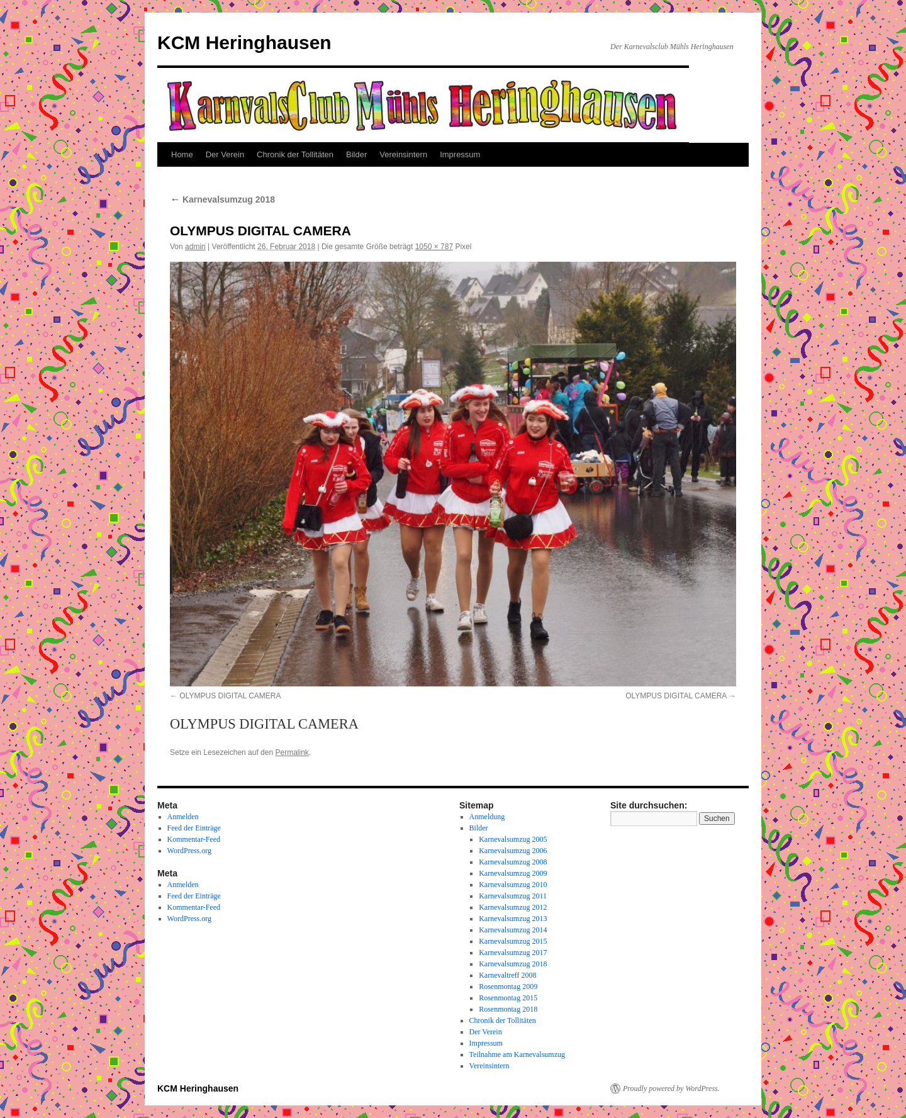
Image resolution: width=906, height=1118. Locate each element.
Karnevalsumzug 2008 (513, 862)
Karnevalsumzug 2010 (513, 884)
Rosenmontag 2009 (508, 986)
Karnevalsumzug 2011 (513, 896)
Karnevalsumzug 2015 (513, 941)
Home (182, 154)
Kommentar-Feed (193, 839)
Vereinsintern (403, 154)
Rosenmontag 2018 (508, 1009)
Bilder (356, 154)
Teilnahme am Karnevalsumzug (517, 1054)
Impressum (460, 154)
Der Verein (225, 154)
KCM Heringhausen (244, 42)
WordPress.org (189, 850)
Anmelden (183, 816)
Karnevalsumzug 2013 (513, 918)
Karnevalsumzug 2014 (513, 929)
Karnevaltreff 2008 (507, 975)
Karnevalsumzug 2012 (513, 907)
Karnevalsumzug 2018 (222, 199)
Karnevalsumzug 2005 (513, 839)
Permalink (291, 752)
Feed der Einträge (194, 828)
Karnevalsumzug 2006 (513, 850)
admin (195, 246)
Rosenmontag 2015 (508, 997)
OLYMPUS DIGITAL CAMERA (230, 695)
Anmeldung (487, 816)
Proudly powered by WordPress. (671, 1088)
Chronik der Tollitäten (295, 154)
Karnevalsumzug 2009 (513, 873)
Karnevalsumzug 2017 (513, 952)
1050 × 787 (434, 246)
